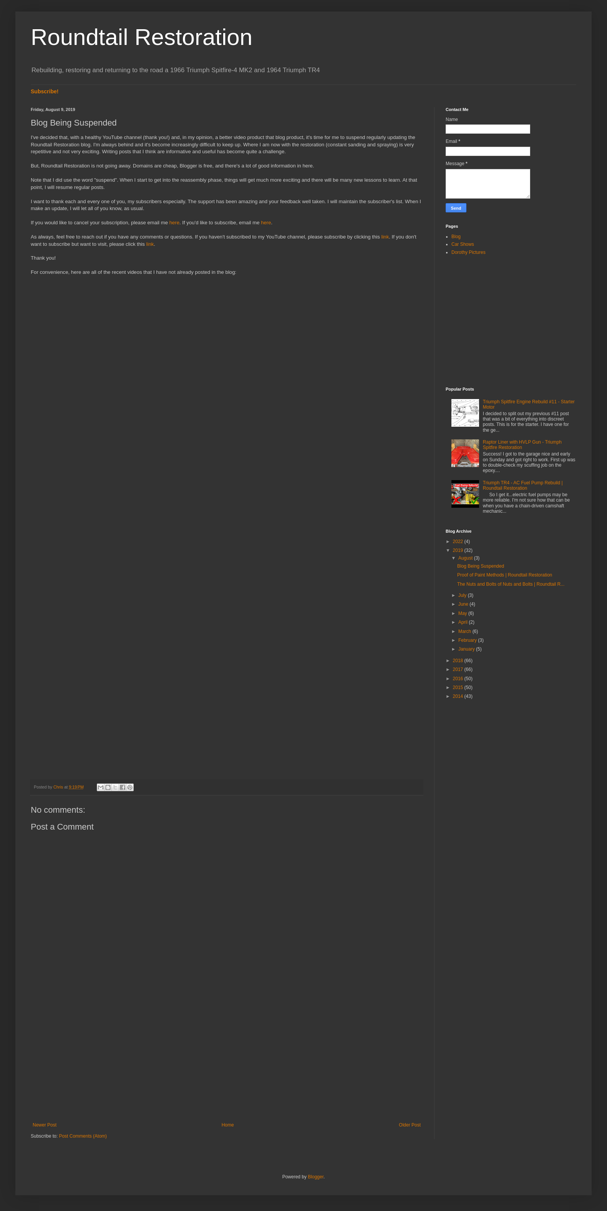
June (463, 604)
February (468, 640)
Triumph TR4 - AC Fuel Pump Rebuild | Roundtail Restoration (523, 485)
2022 (458, 541)
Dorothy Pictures (468, 252)
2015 (458, 687)
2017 (458, 669)
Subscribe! (45, 91)
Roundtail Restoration (141, 37)
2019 (458, 550)
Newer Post (44, 1125)
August (466, 558)
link (385, 237)
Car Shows (462, 244)
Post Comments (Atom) (83, 1136)
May (463, 613)
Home (228, 1125)
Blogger (315, 1177)
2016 (458, 678)
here (174, 222)
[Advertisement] (227, 1059)
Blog (456, 236)
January (467, 649)
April (463, 622)
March (465, 631)
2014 (458, 696)
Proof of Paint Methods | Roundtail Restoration (504, 575)
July (463, 595)
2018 (458, 660)
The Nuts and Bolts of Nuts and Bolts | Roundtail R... (510, 584)
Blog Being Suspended (480, 566)
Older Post (410, 1125)
